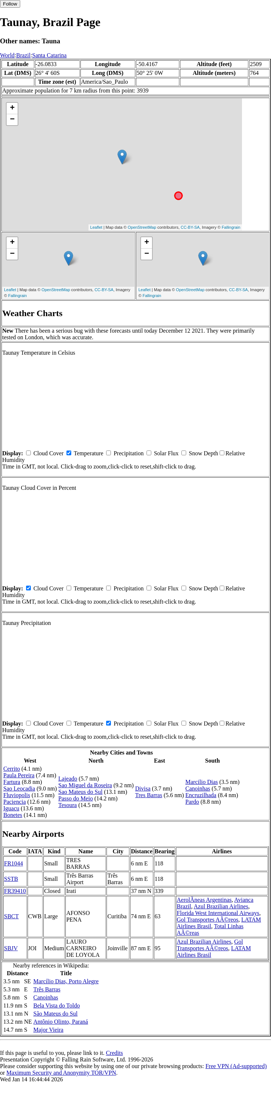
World (7, 55)
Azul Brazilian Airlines (221, 906)
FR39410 (15, 891)
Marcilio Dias (201, 782)
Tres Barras (148, 795)
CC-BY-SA (190, 227)
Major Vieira (48, 1030)
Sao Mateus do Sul (80, 792)
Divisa (143, 788)
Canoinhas (197, 788)
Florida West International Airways (218, 913)
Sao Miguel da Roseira (85, 785)
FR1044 (13, 863)
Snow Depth (203, 453)
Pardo (192, 802)
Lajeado (67, 778)
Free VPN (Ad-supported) (236, 1066)
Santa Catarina (49, 55)
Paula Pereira (19, 775)
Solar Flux (166, 453)
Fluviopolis (16, 795)
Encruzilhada (200, 795)
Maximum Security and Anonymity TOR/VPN (61, 1073)
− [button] (12, 119)
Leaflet (96, 227)
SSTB (11, 879)
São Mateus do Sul (55, 1013)
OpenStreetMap (142, 227)
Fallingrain (231, 227)
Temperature (89, 453)
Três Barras (47, 989)
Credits (114, 1053)
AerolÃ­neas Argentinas (204, 900)
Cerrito (11, 769)
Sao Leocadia (19, 788)
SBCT (11, 916)
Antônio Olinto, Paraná (60, 1022)
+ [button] (12, 108)
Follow (10, 4)
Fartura (11, 782)
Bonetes (12, 815)
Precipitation (128, 453)
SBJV (11, 948)
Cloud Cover (48, 453)
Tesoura (67, 805)
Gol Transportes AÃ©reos (207, 919)
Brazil (23, 55)
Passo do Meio (75, 798)
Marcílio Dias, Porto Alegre (66, 981)
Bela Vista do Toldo (56, 1005)
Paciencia (14, 802)
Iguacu (11, 808)
